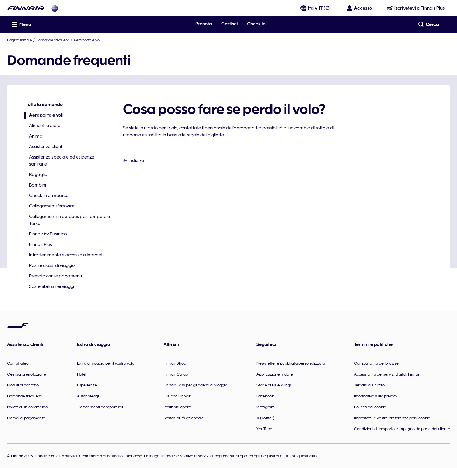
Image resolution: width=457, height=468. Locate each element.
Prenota (203, 24)
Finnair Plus (40, 244)
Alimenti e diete (44, 125)
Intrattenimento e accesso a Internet (66, 255)
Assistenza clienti (46, 146)
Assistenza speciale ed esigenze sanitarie (61, 160)
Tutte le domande (44, 104)
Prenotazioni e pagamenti (55, 276)
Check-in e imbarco (48, 195)
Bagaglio (38, 174)
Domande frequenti (53, 40)
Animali (36, 136)
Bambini (37, 185)
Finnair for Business (48, 234)
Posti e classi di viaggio (52, 265)
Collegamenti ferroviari (52, 206)
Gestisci (229, 24)
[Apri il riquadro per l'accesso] (359, 8)
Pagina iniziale (19, 40)
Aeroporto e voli (87, 40)
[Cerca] (447, 24)
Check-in (256, 24)
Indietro (133, 160)
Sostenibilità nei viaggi (51, 286)
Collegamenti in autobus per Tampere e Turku (69, 220)
